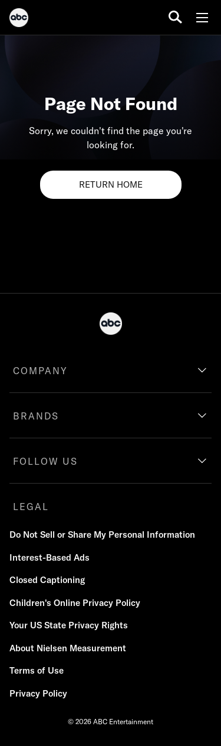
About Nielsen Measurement (67, 648)
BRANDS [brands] (36, 416)
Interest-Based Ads (49, 557)
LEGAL (31, 506)
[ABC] (18, 19)
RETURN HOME (111, 184)
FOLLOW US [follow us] (45, 461)
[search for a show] (175, 17)
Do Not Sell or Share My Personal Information (102, 534)
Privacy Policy (38, 693)
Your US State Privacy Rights (68, 625)
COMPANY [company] (40, 370)
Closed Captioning (47, 579)
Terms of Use (36, 670)
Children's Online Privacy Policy (74, 602)
